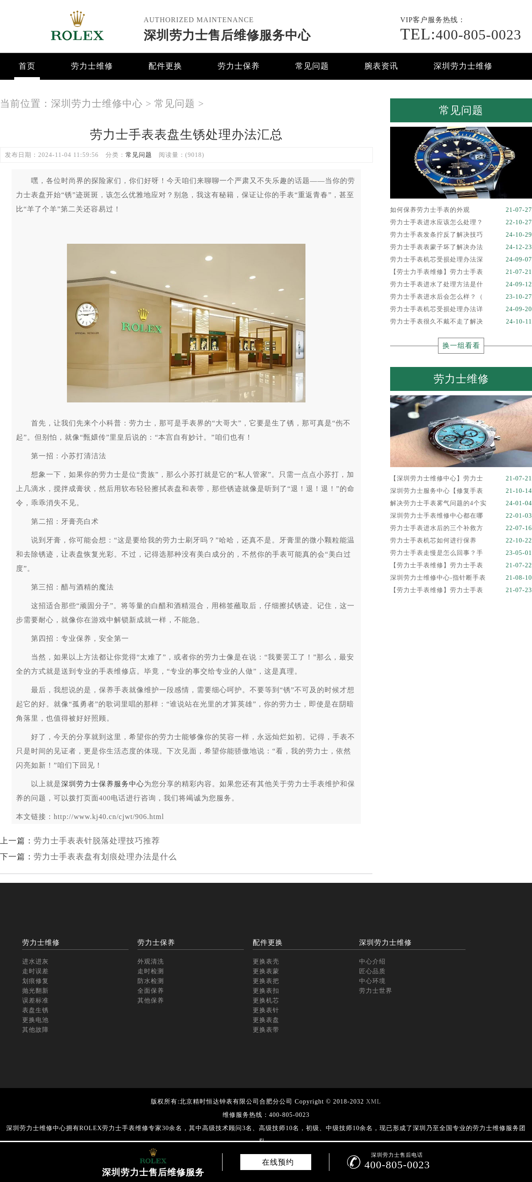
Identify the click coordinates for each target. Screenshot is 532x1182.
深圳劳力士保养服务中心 (102, 784)
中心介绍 (372, 961)
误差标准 (35, 1000)
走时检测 (150, 971)
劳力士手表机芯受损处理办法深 (461, 260)
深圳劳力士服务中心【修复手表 (461, 491)
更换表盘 (266, 1020)
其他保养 (150, 1000)
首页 (27, 66)
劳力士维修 (92, 66)
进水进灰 (35, 961)
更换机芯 (266, 1000)
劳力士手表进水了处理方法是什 (461, 284)
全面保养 (150, 990)
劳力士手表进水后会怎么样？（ (461, 297)
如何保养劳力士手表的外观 (461, 210)
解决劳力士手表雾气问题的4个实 (461, 503)
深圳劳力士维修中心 (97, 103)
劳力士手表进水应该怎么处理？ (461, 222)
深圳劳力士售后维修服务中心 (227, 35)
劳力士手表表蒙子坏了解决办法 (461, 247)
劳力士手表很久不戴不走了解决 (461, 322)
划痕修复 (35, 981)
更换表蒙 (266, 971)
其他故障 (35, 1029)
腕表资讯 (381, 66)
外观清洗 (150, 961)
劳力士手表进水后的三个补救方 (461, 528)
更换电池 (35, 1020)
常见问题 (312, 66)
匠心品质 (372, 971)
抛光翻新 (35, 990)
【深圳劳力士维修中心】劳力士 (461, 478)
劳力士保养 (239, 66)
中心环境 (372, 981)
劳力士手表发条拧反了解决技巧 (461, 235)
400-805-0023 (460, 35)
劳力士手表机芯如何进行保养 (461, 540)
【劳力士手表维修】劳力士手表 (461, 565)
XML (373, 1101)
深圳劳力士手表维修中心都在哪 (461, 516)
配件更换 (165, 66)
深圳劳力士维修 (463, 66)
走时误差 (35, 971)
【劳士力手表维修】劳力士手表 (461, 272)
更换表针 (266, 1010)
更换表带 (266, 1029)
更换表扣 (266, 990)
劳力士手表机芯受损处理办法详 (461, 309)
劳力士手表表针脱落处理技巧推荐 (97, 840)
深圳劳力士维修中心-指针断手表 (461, 578)
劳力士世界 (375, 990)
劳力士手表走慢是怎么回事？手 (461, 553)
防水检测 (150, 981)
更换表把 (266, 981)
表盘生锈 (35, 1010)
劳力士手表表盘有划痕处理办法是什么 (105, 856)
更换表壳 (266, 961)
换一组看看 (461, 345)
